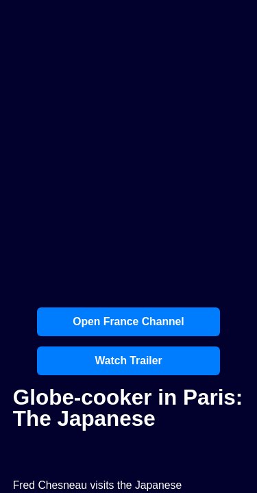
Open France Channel (128, 321)
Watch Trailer (128, 360)
